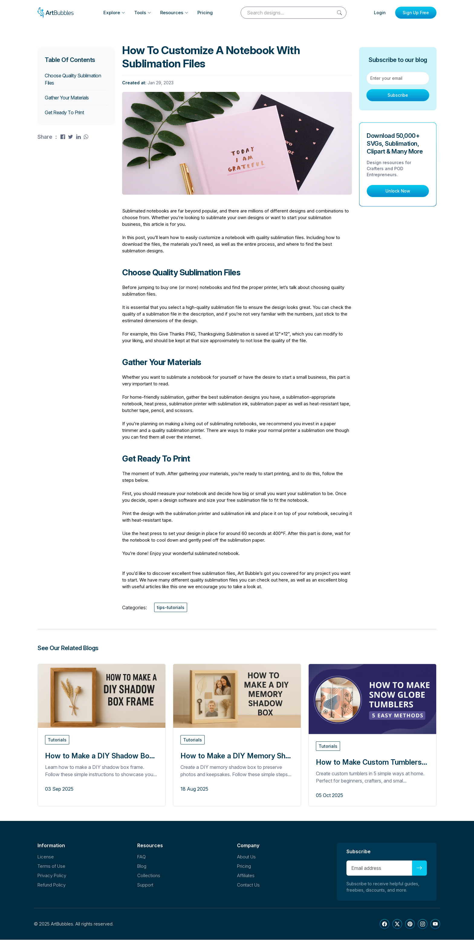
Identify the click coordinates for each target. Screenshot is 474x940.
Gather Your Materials (67, 98)
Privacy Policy (51, 876)
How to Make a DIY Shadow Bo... (100, 756)
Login (380, 12)
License (45, 857)
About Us (246, 857)
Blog (141, 866)
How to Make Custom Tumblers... (371, 762)
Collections (148, 876)
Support (145, 885)
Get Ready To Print (64, 113)
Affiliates (246, 876)
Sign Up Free (416, 12)
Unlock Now (397, 191)
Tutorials (57, 740)
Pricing (205, 12)
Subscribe (398, 95)
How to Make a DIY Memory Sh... (235, 756)
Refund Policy (51, 885)
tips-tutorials (170, 607)
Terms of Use (51, 866)
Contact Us (248, 885)
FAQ (141, 857)
